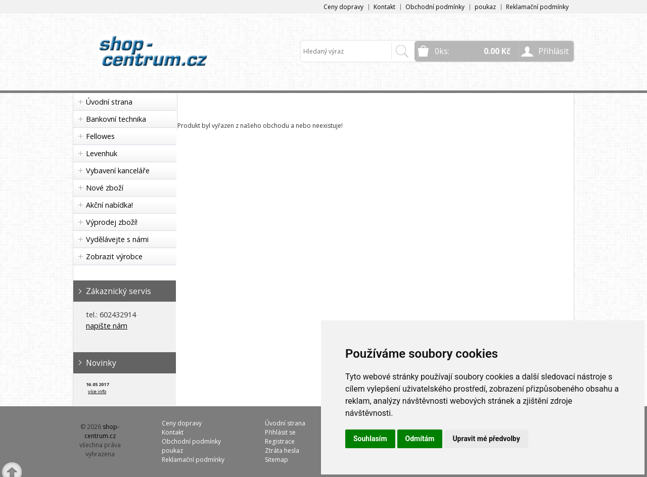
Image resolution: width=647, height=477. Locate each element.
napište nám (106, 325)
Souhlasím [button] (370, 439)
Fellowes (100, 136)
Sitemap (276, 459)
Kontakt (384, 7)
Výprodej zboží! (111, 222)
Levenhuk (101, 153)
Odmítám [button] (420, 439)
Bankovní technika (116, 119)
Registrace (280, 441)
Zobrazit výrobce (114, 256)
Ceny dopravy (343, 7)
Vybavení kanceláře (118, 170)
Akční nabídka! (109, 205)
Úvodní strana (109, 102)
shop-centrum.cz (102, 431)
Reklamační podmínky (537, 7)
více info (97, 391)
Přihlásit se (280, 432)
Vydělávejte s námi (117, 239)
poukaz (485, 7)
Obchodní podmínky (435, 7)
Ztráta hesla (282, 450)
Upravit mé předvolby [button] (486, 439)
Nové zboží (104, 188)
